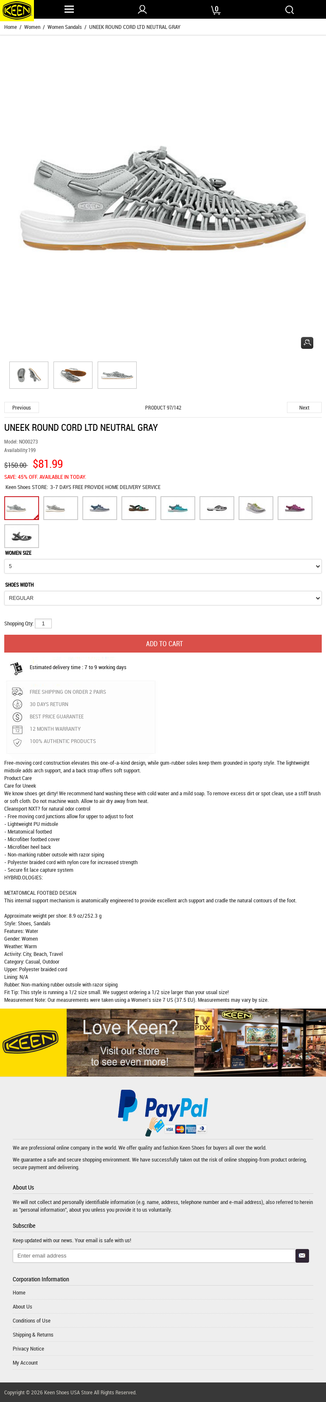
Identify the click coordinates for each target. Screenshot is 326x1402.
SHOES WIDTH (19, 584)
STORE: (27, 487)
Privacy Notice (28, 1348)
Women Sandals (65, 27)
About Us (22, 1306)
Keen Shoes (19, 487)
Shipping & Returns (33, 1334)
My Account (25, 1362)
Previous (21, 407)
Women (32, 27)
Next (304, 407)
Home (10, 27)
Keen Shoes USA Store (68, 1392)
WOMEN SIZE (18, 552)
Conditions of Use (32, 1320)
